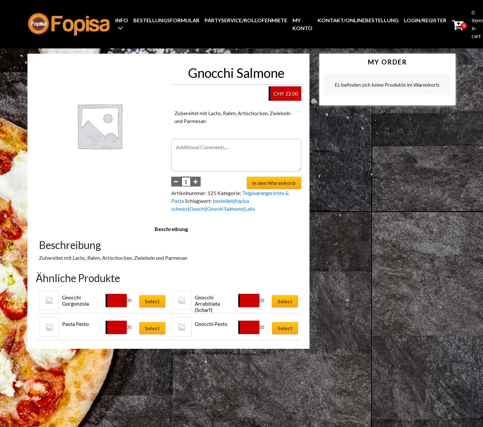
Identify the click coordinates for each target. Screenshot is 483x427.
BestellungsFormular (166, 20)
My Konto (302, 24)
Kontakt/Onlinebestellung (358, 20)
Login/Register (425, 20)
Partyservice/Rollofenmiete (246, 20)
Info (121, 20)
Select (152, 301)
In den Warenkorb (274, 183)
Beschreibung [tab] (171, 229)
